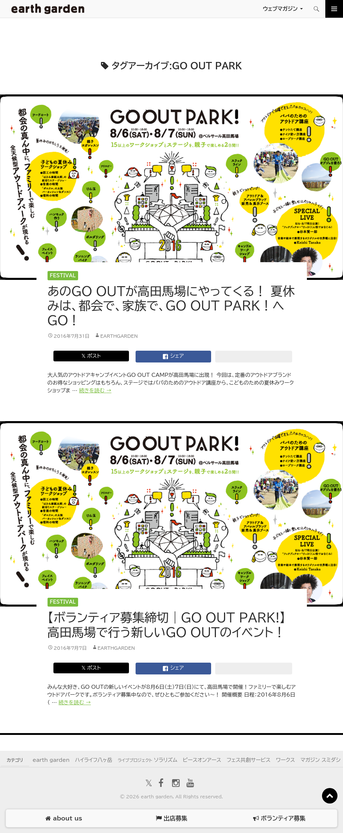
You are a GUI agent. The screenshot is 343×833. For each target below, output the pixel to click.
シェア (173, 356)
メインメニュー (334, 9)
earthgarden (119, 336)
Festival (63, 275)
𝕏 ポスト (91, 355)
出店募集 (171, 818)
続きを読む (95, 390)
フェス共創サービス (248, 760)
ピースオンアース (202, 760)
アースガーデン (48, 9)
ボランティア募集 (279, 818)
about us (63, 818)
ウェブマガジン (280, 8)
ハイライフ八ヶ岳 (93, 760)
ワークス (285, 760)
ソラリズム (147, 760)
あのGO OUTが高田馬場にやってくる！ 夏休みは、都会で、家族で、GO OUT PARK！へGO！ (171, 305)
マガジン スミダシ (320, 760)
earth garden (50, 760)
